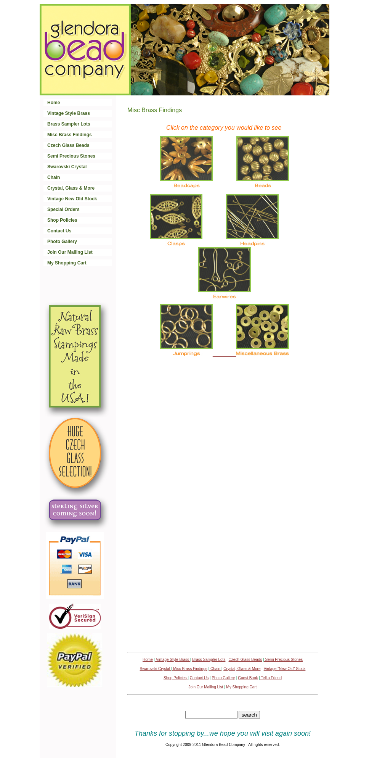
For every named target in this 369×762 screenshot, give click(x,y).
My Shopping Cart (67, 263)
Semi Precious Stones (71, 156)
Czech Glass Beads (68, 145)
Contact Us (59, 231)
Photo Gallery (62, 241)
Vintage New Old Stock (72, 198)
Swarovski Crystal (67, 166)
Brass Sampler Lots (68, 124)
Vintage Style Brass (68, 113)
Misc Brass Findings (69, 134)
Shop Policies (62, 220)
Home (53, 102)
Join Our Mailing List (70, 252)
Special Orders (63, 209)
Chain (53, 177)
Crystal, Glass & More (71, 188)
